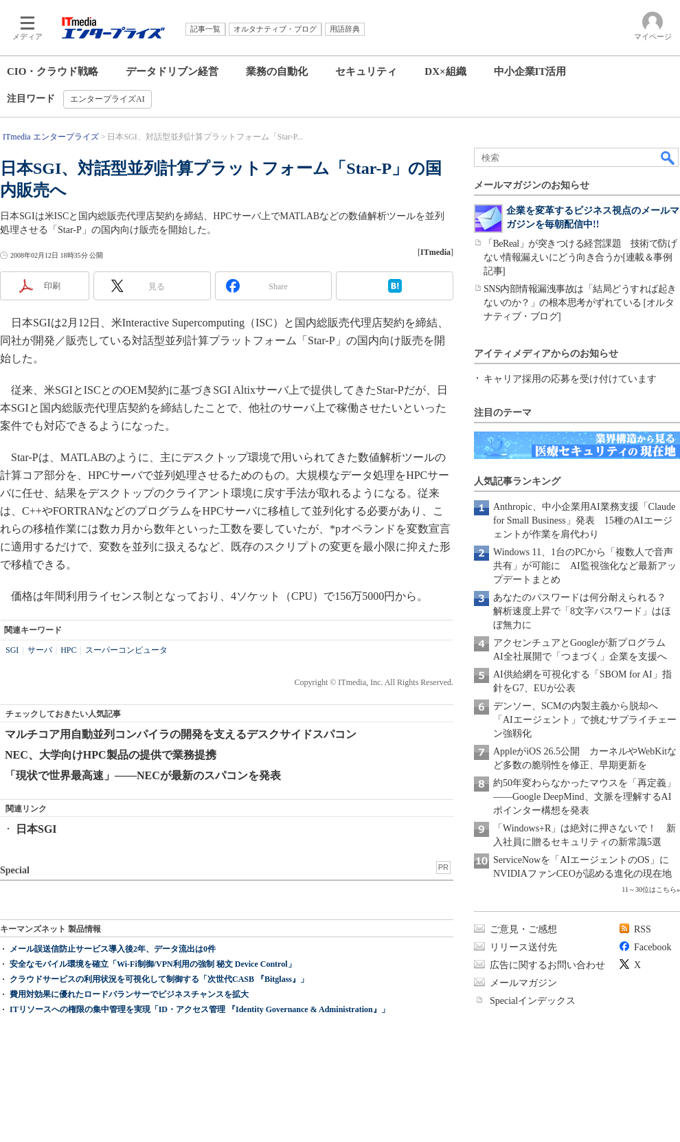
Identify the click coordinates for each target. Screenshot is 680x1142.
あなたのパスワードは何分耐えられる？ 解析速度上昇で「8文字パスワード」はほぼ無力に (584, 611)
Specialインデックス (533, 1001)
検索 (668, 157)
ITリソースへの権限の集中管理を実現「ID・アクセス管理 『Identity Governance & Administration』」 (199, 1009)
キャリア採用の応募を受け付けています (570, 379)
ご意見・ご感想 (523, 929)
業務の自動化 (277, 71)
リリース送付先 (523, 947)
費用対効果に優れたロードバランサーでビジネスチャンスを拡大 (129, 994)
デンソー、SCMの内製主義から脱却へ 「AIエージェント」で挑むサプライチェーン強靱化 (585, 720)
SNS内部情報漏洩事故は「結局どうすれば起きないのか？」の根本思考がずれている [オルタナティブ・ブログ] (580, 303)
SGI (12, 650)
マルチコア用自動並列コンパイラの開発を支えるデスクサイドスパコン (180, 734)
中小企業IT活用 (530, 71)
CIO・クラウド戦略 (52, 71)
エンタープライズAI (107, 99)
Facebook (652, 947)
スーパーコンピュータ (126, 650)
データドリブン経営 (172, 71)
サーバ (39, 650)
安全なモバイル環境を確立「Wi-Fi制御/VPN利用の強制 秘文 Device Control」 (153, 964)
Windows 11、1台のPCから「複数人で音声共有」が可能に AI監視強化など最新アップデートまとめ (585, 566)
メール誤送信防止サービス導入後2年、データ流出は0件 (113, 949)
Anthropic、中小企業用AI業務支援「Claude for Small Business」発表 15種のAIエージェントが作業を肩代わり (584, 520)
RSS (642, 929)
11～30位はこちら (649, 889)
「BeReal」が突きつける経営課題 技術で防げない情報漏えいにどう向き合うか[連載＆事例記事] (580, 257)
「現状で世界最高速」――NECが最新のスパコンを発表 (143, 775)
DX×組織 (445, 71)
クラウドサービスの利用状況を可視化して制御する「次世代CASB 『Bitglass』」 (159, 979)
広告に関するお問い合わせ (547, 965)
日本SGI (36, 829)
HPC (68, 650)
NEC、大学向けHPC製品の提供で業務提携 (110, 755)
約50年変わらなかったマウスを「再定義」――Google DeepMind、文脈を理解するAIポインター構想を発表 (584, 797)
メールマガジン (523, 983)
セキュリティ (366, 71)
